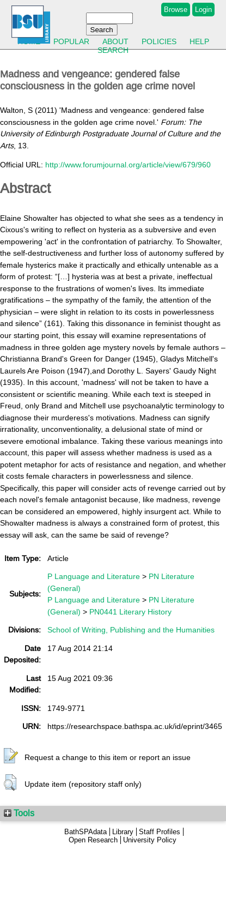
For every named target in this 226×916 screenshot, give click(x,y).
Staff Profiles (159, 832)
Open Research (93, 840)
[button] (11, 756)
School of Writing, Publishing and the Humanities (131, 629)
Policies (159, 41)
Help (199, 41)
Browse (175, 9)
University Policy (149, 840)
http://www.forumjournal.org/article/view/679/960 (128, 164)
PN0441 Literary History (130, 611)
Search (113, 50)
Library (122, 832)
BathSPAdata (85, 832)
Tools (19, 813)
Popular (71, 41)
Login (203, 9)
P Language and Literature (93, 576)
